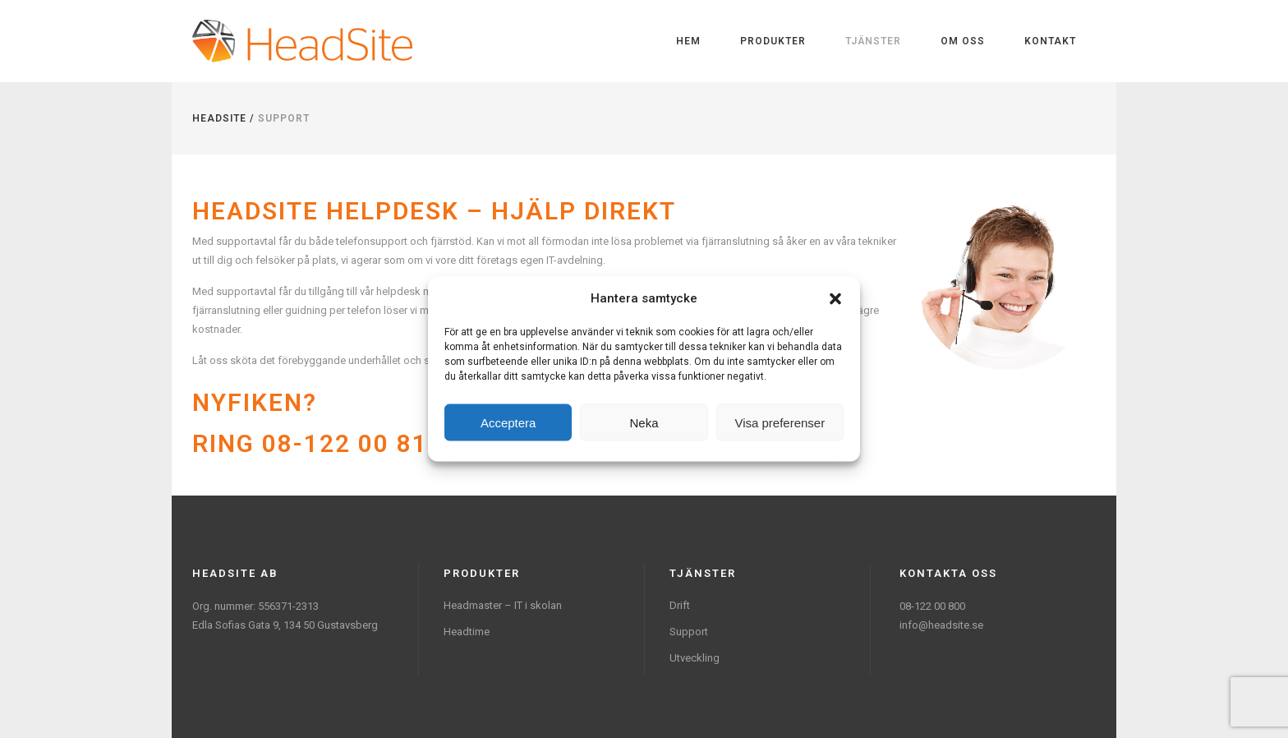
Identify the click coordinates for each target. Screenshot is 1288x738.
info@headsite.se (941, 625)
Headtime (467, 631)
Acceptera (508, 422)
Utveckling (694, 658)
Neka (643, 422)
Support (688, 631)
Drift (679, 605)
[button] (835, 298)
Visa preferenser (779, 422)
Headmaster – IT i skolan (503, 605)
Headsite (219, 118)
